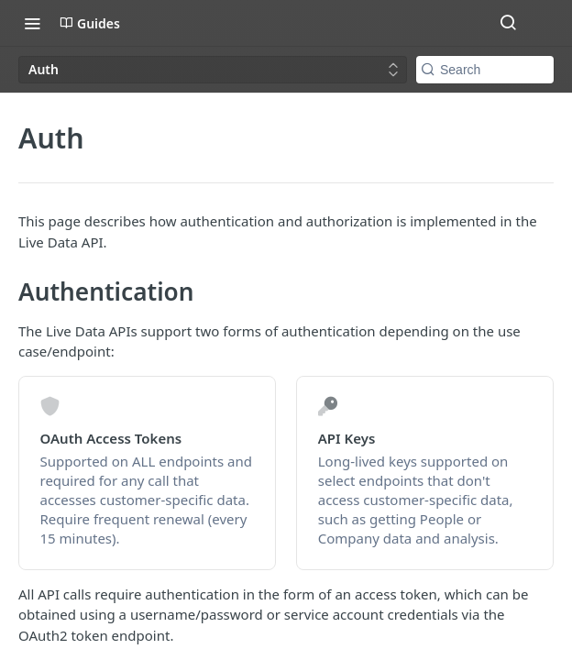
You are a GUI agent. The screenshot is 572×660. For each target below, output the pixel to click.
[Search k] (485, 69)
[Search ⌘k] (508, 23)
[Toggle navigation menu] (32, 23)
